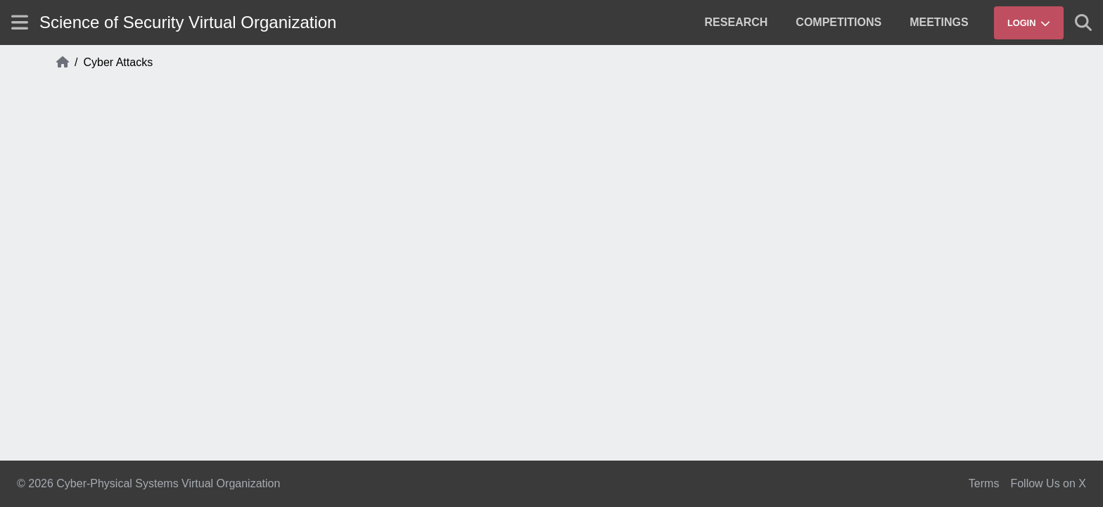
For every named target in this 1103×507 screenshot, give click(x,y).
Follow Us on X (1048, 483)
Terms (984, 483)
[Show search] (1083, 22)
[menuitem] (736, 22)
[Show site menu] (19, 22)
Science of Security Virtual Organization (187, 22)
